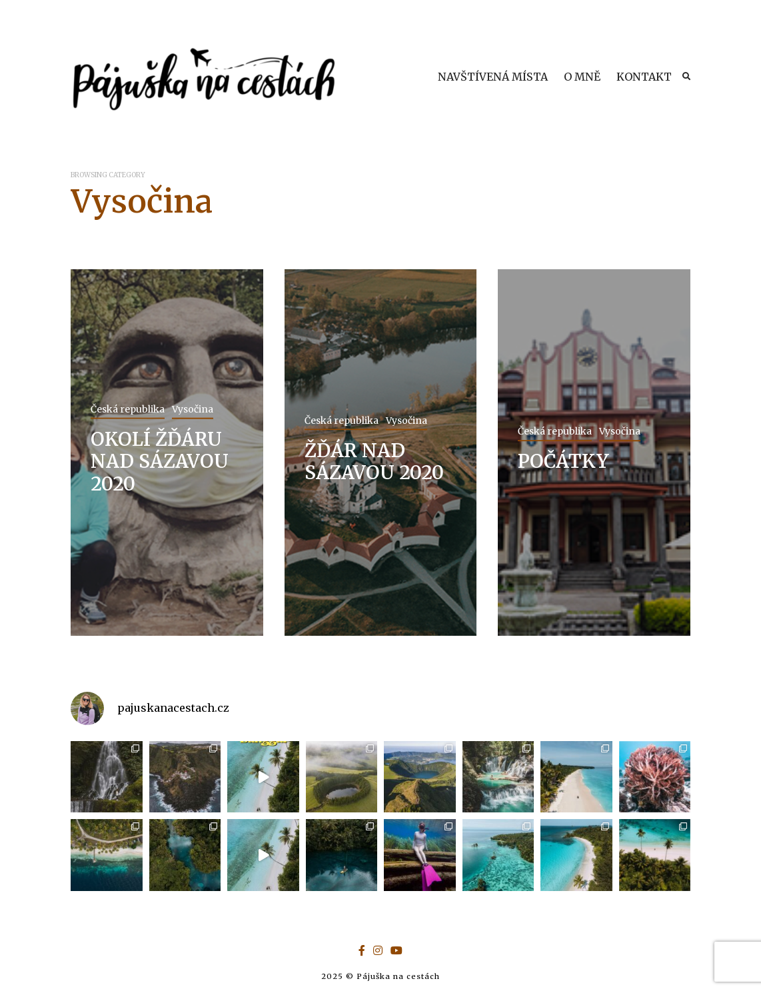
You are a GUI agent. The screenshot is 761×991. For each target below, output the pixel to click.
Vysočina (192, 409)
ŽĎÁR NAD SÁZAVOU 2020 (374, 461)
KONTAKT (644, 76)
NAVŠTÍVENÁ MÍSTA (493, 76)
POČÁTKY (563, 461)
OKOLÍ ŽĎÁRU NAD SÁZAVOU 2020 (160, 461)
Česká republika (128, 409)
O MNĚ (582, 76)
